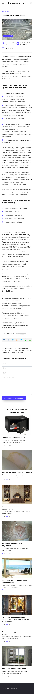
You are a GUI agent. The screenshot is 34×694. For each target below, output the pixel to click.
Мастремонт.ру (17, 3)
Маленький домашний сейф (13, 438)
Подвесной (8, 36)
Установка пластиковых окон (14, 669)
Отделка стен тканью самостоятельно (11, 508)
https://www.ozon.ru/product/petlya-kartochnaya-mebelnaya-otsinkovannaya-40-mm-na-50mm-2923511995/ (17, 351)
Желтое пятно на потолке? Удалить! (17, 472)
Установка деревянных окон (13, 617)
